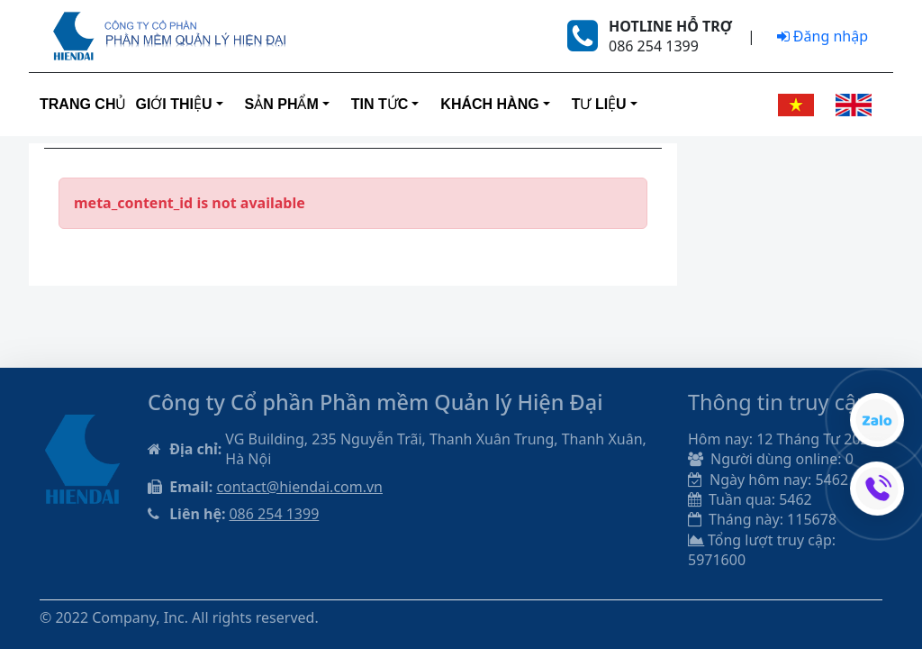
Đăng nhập (822, 36)
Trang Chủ (83, 104)
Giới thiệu (173, 104)
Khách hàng (489, 104)
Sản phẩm (282, 104)
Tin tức (380, 104)
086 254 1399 (274, 514)
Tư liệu (599, 104)
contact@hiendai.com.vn (299, 487)
